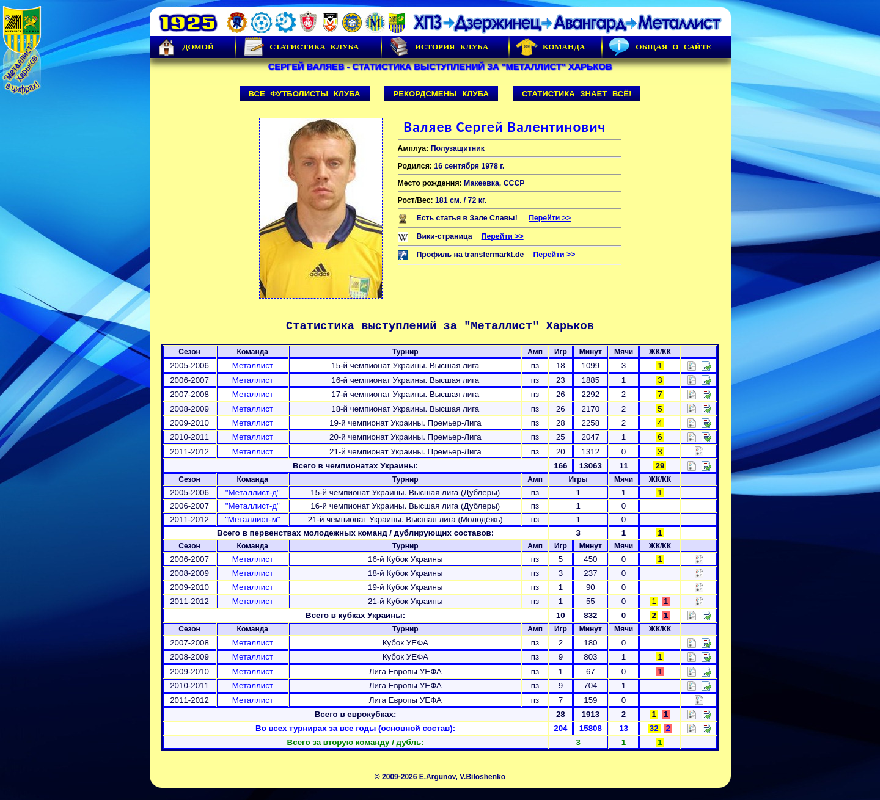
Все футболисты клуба (305, 93)
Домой (185, 47)
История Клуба (438, 47)
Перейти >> (550, 218)
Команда (550, 47)
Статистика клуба (301, 47)
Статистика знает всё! (576, 93)
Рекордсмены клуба (442, 93)
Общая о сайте (660, 47)
